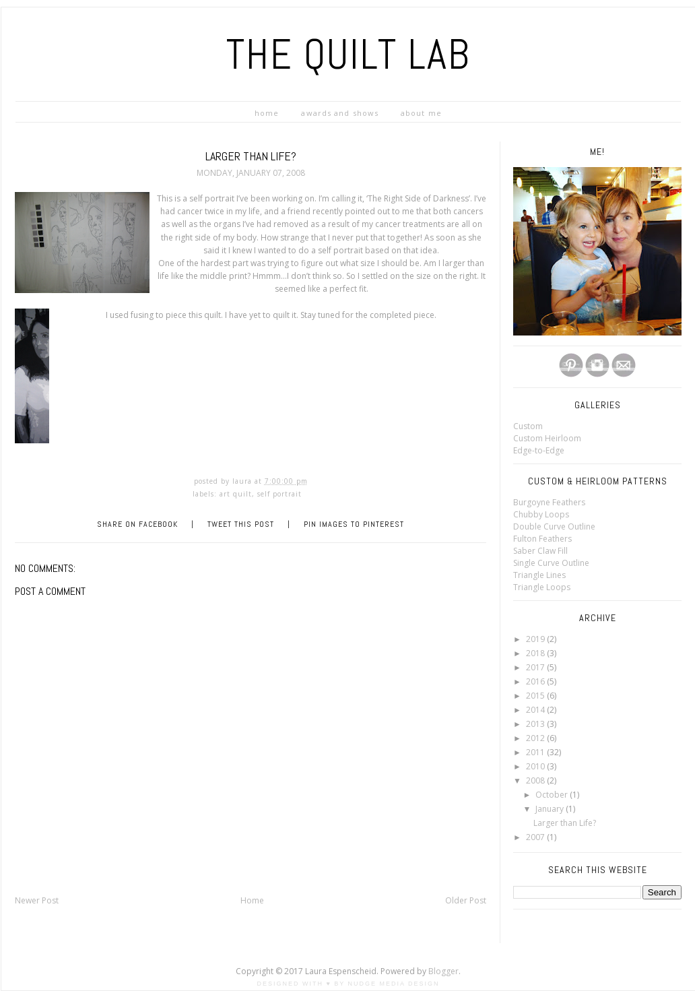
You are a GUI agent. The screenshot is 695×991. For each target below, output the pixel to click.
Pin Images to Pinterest (354, 524)
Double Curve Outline (554, 526)
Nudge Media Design (394, 983)
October (552, 794)
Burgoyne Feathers (549, 502)
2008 (536, 780)
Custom (528, 426)
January (550, 808)
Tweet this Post (240, 524)
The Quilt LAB (348, 54)
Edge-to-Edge (538, 450)
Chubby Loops (541, 514)
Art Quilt (236, 494)
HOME (267, 113)
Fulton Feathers (542, 538)
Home (252, 900)
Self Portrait (279, 494)
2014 (536, 709)
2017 (536, 667)
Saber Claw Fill (540, 550)
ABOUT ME (421, 113)
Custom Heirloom (547, 438)
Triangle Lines (539, 575)
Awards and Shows (339, 113)
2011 (536, 752)
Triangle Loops (541, 587)
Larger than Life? (564, 823)
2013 (536, 724)
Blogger (443, 971)
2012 (536, 738)
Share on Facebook (137, 524)
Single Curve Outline (551, 563)
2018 (536, 653)
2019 (536, 639)
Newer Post (37, 900)
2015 (536, 695)
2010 (536, 766)
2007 (536, 837)
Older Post (465, 900)
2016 (536, 681)
